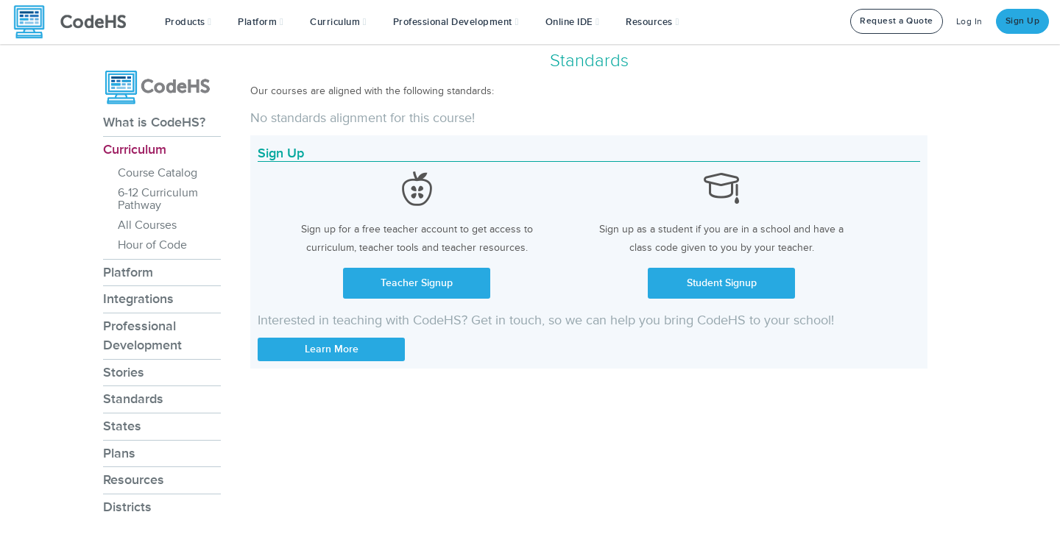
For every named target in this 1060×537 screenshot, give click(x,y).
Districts (127, 507)
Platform (128, 272)
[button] (188, 22)
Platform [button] (260, 22)
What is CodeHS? (154, 122)
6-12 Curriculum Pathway (158, 199)
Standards (133, 399)
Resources (133, 480)
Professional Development (142, 335)
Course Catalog (157, 173)
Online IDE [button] (572, 22)
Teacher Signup (417, 283)
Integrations (138, 299)
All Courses (147, 225)
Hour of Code (152, 245)
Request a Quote (896, 20)
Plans (119, 453)
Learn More (331, 349)
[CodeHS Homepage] (76, 22)
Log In (969, 21)
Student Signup (722, 283)
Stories (123, 372)
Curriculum (134, 149)
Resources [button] (652, 22)
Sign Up (1023, 20)
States (122, 426)
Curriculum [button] (338, 22)
